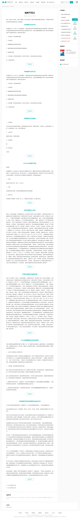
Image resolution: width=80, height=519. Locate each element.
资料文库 (21, 2)
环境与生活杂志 (9, 507)
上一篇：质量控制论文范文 (11, 485)
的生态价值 (64, 64)
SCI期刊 (37, 2)
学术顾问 (74, 19)
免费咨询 (75, 23)
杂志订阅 (32, 2)
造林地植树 (63, 17)
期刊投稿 (75, 33)
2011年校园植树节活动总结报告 (30, 340)
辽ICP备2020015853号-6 (22, 516)
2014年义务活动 (65, 38)
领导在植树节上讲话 (29, 210)
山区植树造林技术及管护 (66, 29)
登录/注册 (43, 2)
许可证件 (26, 512)
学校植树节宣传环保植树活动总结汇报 (30, 401)
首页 (16, 2)
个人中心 (53, 512)
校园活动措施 (65, 20)
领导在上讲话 (66, 41)
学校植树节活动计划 (29, 24)
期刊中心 (26, 2)
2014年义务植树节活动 (29, 163)
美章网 (3, 6)
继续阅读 (30, 64)
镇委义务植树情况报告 (65, 14)
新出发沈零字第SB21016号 (38, 516)
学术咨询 (75, 28)
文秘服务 (75, 38)
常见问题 (60, 512)
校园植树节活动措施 (29, 118)
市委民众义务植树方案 (65, 35)
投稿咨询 (40, 512)
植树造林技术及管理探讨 (66, 32)
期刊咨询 (33, 512)
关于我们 (20, 512)
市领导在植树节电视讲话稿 (29, 274)
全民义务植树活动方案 (65, 23)
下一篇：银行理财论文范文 (11, 487)
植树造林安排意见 (64, 26)
